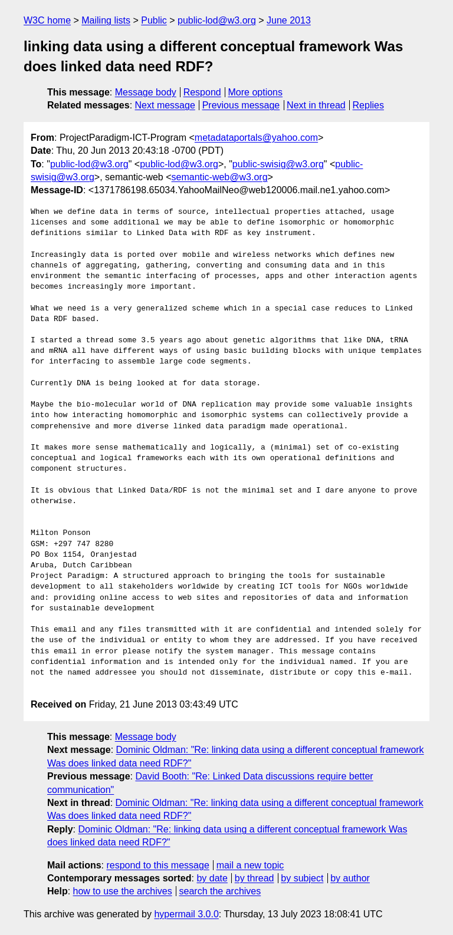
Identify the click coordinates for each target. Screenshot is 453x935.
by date (211, 878)
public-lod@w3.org (217, 20)
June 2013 (289, 20)
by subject (302, 878)
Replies (368, 105)
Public (154, 20)
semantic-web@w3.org (220, 177)
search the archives (220, 891)
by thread (254, 878)
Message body (145, 92)
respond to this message (157, 865)
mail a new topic (250, 865)
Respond (202, 92)
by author (350, 878)
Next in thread (316, 105)
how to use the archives (122, 891)
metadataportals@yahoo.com (256, 138)
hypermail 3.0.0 (186, 914)
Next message (165, 105)
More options (255, 92)
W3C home (47, 20)
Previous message (241, 105)
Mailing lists (105, 20)
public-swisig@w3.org (278, 164)
